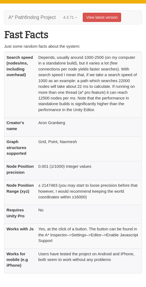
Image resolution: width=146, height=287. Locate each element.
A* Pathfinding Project (32, 17)
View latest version (102, 17)
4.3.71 (70, 17)
